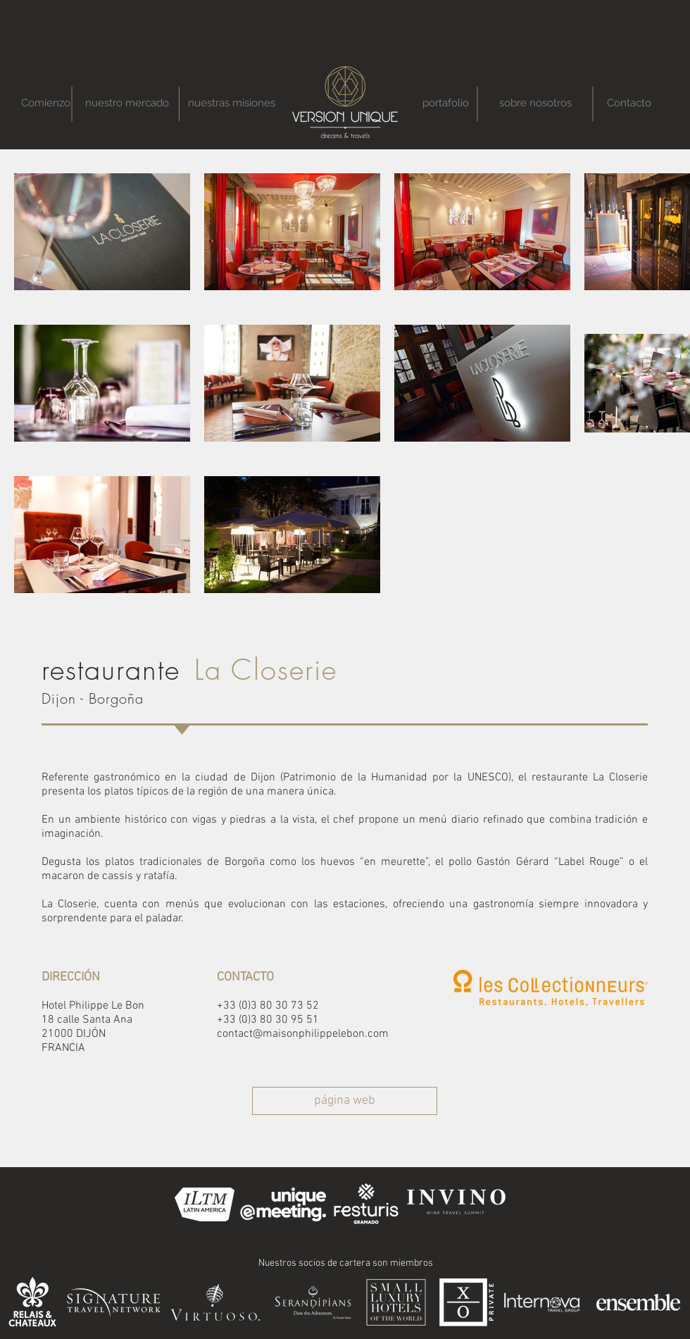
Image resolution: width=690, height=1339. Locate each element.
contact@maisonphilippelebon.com (303, 1034)
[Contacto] (628, 103)
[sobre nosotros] (535, 103)
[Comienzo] (45, 103)
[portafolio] (445, 103)
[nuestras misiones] (231, 103)
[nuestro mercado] (126, 103)
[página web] (344, 1101)
